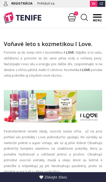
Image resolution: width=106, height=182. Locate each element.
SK (93, 4)
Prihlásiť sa (46, 3)
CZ (101, 4)
